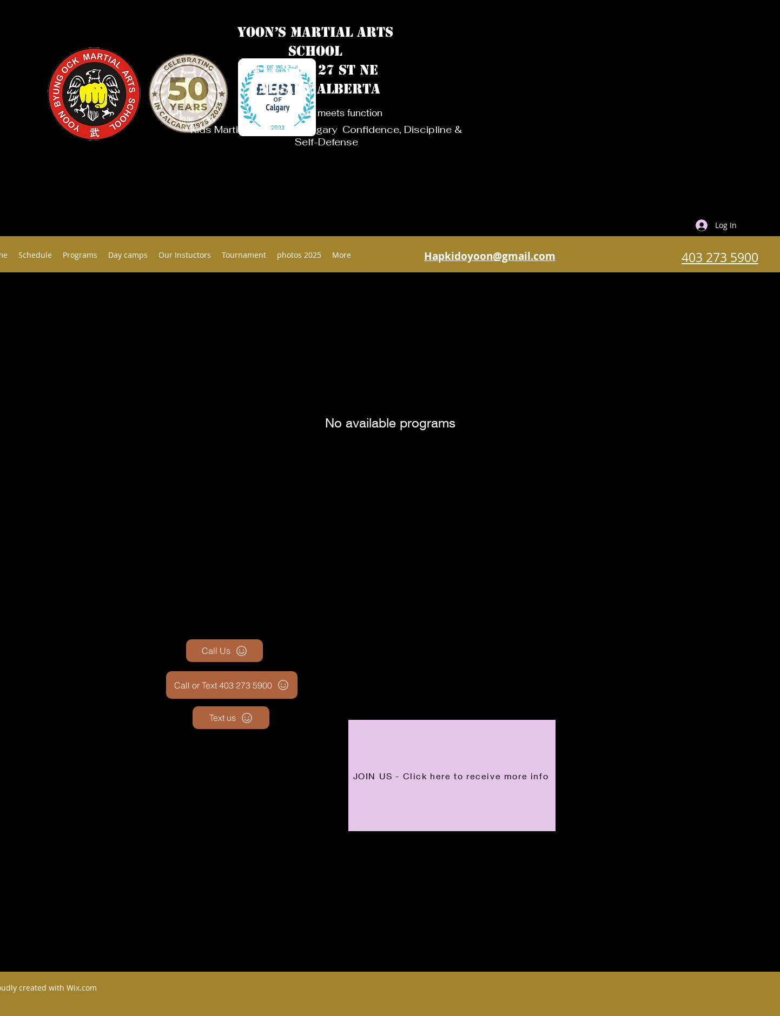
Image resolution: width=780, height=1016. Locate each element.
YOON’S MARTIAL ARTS (315, 32)
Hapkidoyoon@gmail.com (490, 256)
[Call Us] (224, 650)
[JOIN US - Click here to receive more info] (452, 775)
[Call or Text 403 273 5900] (232, 685)
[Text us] (231, 717)
